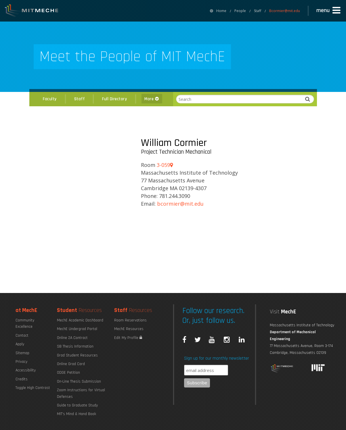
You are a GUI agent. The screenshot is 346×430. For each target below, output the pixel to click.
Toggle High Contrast (33, 387)
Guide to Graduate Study (77, 405)
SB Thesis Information (75, 346)
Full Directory (114, 99)
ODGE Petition (68, 372)
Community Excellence (25, 323)
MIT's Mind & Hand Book (76, 413)
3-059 (165, 164)
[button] (329, 11)
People (240, 10)
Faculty (50, 99)
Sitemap (22, 353)
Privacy (21, 361)
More (151, 99)
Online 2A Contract (72, 337)
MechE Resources (129, 328)
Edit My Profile (128, 337)
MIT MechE (31, 11)
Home (218, 10)
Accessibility (26, 370)
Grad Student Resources (77, 355)
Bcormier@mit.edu (284, 10)
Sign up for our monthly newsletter (216, 358)
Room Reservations (130, 320)
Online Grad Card (71, 364)
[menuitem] (218, 11)
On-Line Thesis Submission (79, 381)
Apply (20, 344)
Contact (22, 335)
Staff (257, 10)
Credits (22, 379)
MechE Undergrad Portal (77, 328)
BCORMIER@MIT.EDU (180, 203)
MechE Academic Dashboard (80, 320)
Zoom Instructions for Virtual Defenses (81, 393)
